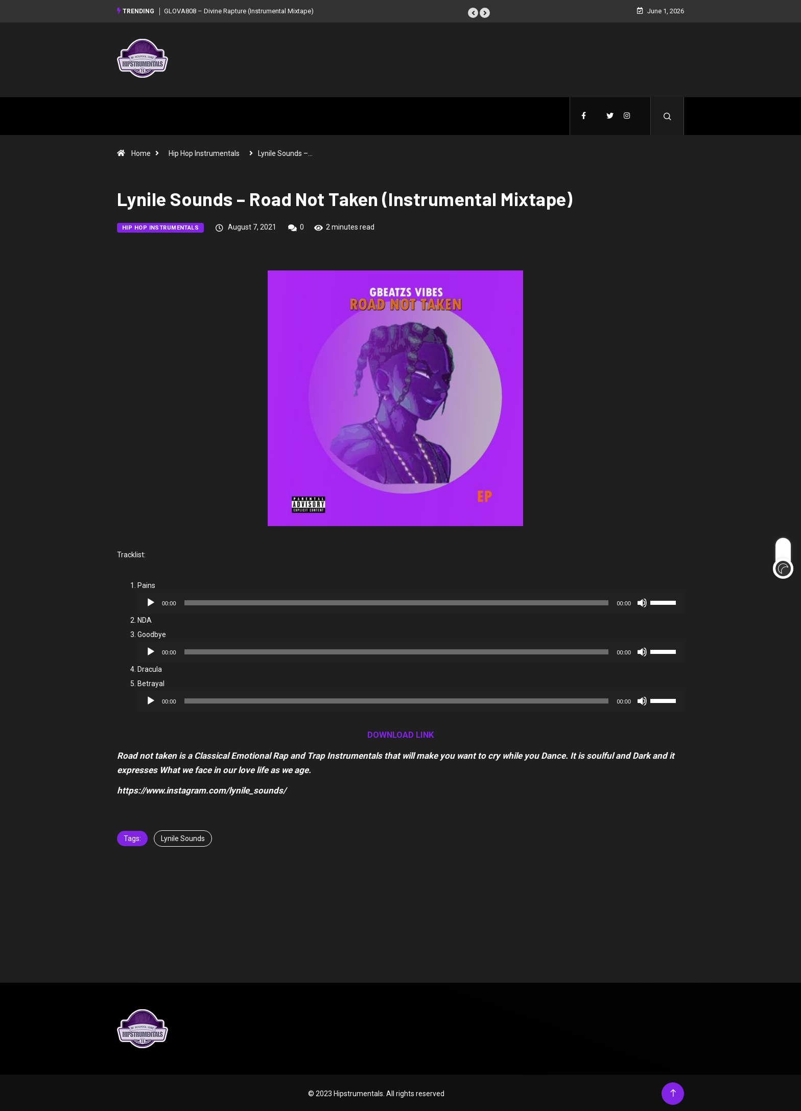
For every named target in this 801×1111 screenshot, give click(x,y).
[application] (410, 601)
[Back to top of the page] (673, 1092)
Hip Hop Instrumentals (204, 152)
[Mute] (642, 601)
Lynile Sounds (183, 837)
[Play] (151, 601)
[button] (473, 12)
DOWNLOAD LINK (400, 733)
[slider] (396, 601)
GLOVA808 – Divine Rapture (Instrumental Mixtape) (239, 10)
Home (141, 152)
